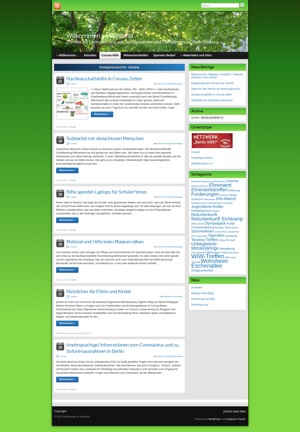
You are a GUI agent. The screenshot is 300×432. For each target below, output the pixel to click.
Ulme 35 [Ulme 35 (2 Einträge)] (224, 240)
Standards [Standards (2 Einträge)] (231, 235)
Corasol (195, 152)
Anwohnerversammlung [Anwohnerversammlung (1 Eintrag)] (202, 181)
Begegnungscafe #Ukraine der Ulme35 (212, 83)
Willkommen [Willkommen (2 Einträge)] (213, 252)
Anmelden (196, 287)
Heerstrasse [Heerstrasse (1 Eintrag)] (209, 199)
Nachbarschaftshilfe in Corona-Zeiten (104, 78)
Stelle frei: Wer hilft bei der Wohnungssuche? (215, 89)
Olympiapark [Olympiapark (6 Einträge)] (215, 223)
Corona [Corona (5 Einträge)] (232, 181)
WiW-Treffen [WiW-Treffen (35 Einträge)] (207, 256)
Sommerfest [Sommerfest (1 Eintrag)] (220, 231)
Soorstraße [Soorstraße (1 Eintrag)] (202, 236)
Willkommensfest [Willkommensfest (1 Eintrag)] (230, 252)
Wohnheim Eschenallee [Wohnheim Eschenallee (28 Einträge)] (209, 263)
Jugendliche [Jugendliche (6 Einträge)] (201, 206)
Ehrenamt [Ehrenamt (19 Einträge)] (220, 185)
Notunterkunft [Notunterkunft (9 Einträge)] (204, 214)
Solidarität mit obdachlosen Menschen (105, 138)
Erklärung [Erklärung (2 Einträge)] (234, 190)
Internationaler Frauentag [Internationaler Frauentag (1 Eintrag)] (220, 203)
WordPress (215, 419)
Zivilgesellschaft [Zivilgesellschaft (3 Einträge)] (202, 270)
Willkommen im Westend (99, 35)
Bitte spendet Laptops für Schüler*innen (106, 192)
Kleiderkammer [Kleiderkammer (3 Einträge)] (201, 210)
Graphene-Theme (235, 419)
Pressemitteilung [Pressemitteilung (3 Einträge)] (202, 227)
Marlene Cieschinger (173, 296)
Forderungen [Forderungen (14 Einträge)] (205, 194)
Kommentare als (203, 299)
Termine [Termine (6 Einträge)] (198, 240)
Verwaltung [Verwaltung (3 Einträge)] (227, 248)
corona (73, 83)
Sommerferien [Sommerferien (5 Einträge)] (202, 231)
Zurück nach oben (234, 411)
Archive (195, 117)
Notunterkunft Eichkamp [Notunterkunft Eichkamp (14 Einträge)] (217, 219)
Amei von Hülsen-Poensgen (170, 83)
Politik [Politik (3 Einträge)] (230, 223)
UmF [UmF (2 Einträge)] (232, 240)
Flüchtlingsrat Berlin (202, 157)
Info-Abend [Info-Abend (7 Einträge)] (226, 198)
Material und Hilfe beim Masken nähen (105, 241)
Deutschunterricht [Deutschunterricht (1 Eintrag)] (200, 186)
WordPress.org (199, 304)
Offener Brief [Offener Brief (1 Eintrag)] (197, 224)
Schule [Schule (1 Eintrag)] (234, 227)
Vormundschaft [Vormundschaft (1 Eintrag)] (198, 252)
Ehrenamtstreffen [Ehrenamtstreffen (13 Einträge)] (209, 189)
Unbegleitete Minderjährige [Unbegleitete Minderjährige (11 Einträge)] (205, 246)
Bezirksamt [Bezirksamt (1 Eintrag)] (220, 181)
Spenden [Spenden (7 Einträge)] (216, 235)
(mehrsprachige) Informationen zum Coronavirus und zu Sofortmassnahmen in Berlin (122, 348)
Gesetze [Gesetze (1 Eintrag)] (224, 195)
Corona (72, 126)
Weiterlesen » (102, 114)
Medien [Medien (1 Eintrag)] (216, 211)
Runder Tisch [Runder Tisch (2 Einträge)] (223, 227)
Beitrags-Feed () (202, 293)
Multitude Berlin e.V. (202, 163)
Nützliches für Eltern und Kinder (98, 291)
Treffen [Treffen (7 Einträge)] (212, 239)
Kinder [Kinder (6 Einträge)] (217, 206)
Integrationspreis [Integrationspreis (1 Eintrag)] (199, 203)
